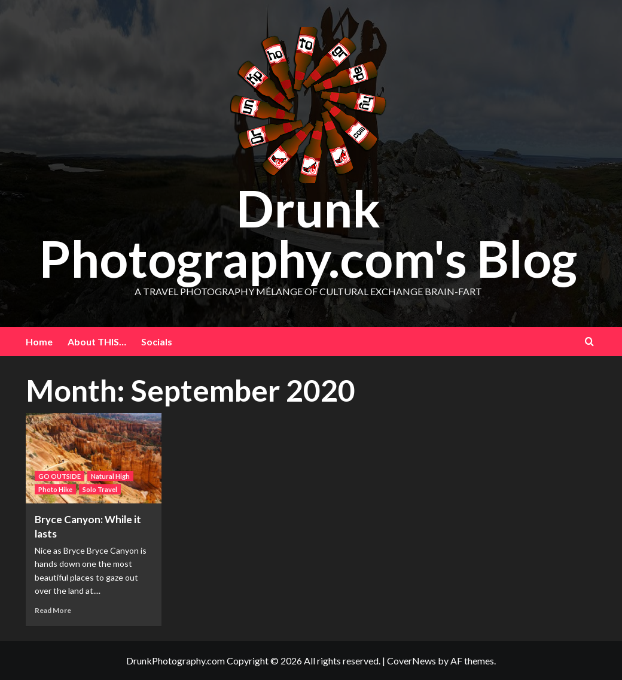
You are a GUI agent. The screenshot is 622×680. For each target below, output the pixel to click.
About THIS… (97, 341)
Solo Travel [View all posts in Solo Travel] (100, 489)
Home (39, 341)
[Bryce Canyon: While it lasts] (94, 458)
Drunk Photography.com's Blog (308, 233)
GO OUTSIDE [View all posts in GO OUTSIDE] (59, 476)
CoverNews (411, 660)
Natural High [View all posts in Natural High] (110, 476)
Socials (156, 341)
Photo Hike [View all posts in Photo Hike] (55, 489)
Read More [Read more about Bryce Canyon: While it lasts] (53, 610)
